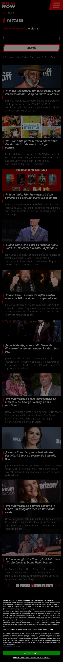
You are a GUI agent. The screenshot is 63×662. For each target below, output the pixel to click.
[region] (31, 626)
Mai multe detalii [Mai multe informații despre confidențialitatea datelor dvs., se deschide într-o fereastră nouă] (35, 608)
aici (29, 619)
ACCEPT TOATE (31, 653)
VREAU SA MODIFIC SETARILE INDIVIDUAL (31, 657)
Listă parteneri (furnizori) (12, 647)
